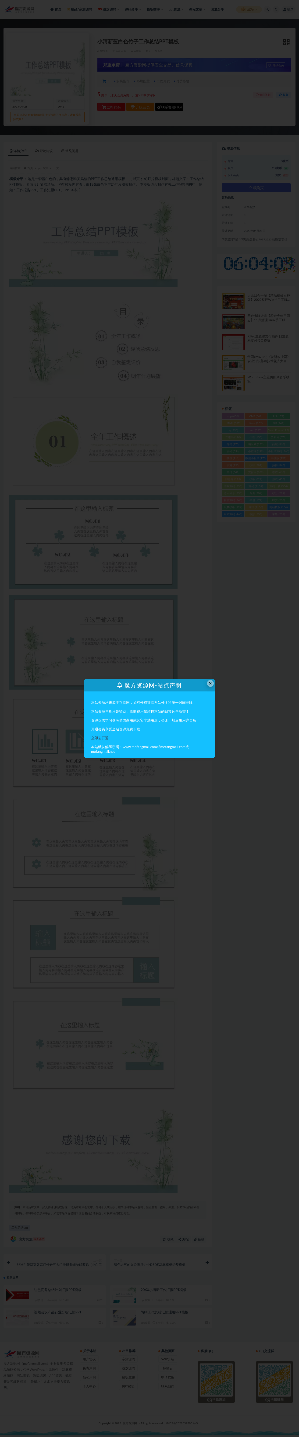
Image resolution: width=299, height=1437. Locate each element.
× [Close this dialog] (210, 683)
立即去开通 (100, 738)
